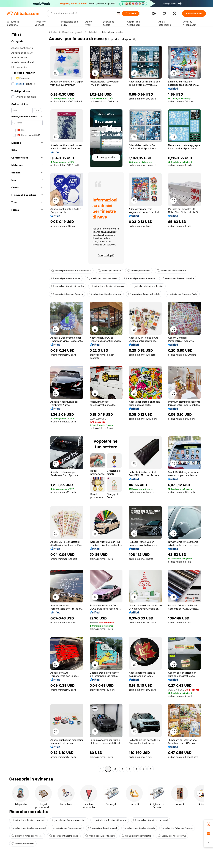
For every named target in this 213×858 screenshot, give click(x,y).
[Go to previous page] (101, 769)
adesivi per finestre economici (28, 820)
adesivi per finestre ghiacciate (69, 820)
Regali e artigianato (72, 32)
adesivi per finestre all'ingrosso (108, 286)
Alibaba (53, 32)
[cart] (164, 14)
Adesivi (93, 32)
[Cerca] (130, 13)
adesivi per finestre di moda (139, 828)
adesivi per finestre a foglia (182, 294)
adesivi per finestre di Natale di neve (71, 270)
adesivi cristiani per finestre (147, 286)
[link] (208, 824)
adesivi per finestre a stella (102, 278)
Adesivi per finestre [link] (112, 32)
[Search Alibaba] (82, 13)
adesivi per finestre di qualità (178, 278)
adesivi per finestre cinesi (63, 835)
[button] (118, 13)
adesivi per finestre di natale (105, 294)
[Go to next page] (150, 769)
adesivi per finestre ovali (172, 835)
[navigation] (27, 400)
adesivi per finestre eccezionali (150, 820)
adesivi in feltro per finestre (177, 828)
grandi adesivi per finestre (100, 835)
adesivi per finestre (109, 270)
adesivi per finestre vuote (171, 270)
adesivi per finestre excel (67, 828)
